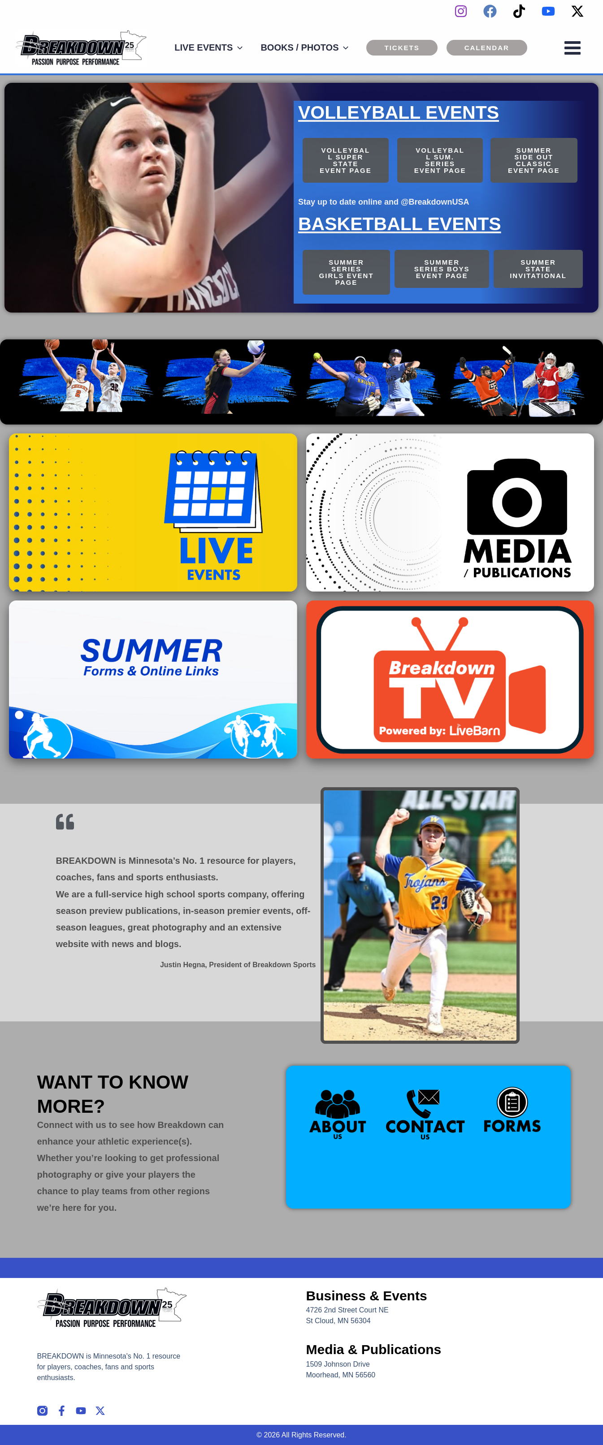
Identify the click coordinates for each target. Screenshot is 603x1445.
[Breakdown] (81, 47)
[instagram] (461, 11)
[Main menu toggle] (572, 48)
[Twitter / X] (577, 11)
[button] (401, 48)
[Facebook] (490, 11)
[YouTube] (548, 11)
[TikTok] (519, 11)
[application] (238, 47)
